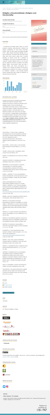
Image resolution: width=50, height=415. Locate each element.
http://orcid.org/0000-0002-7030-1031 (9, 27)
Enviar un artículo (8, 292)
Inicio (4, 8)
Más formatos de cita (37, 68)
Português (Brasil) (8, 285)
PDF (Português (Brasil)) (39, 43)
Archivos (8, 8)
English (5, 283)
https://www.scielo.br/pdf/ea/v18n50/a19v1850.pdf (14, 235)
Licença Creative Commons (9, 357)
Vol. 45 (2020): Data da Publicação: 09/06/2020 (22, 8)
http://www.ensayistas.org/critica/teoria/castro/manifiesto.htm (16, 191)
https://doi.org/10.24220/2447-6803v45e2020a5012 (16, 37)
